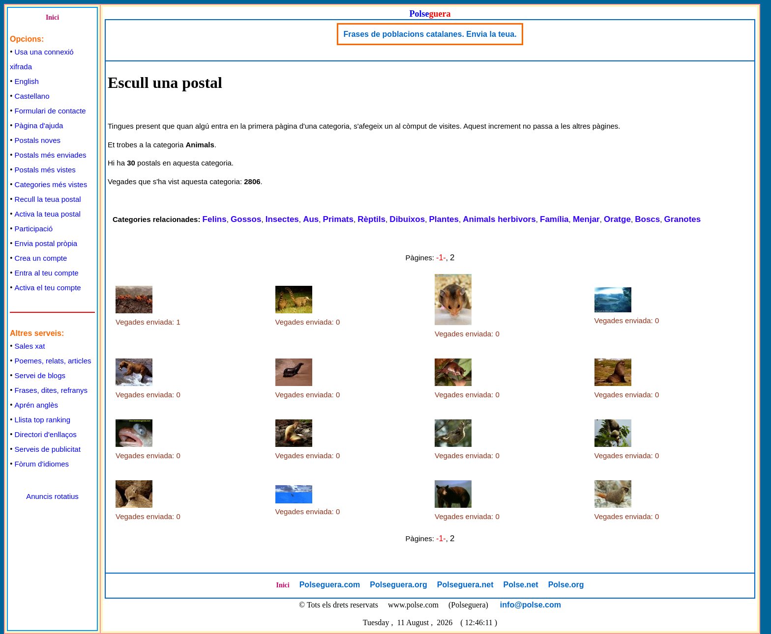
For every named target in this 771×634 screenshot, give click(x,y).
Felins (215, 219)
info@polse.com (530, 605)
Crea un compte (41, 258)
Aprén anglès (36, 405)
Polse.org (566, 584)
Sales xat (30, 346)
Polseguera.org (398, 584)
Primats (338, 219)
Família (554, 219)
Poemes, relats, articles (53, 361)
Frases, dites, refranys (51, 390)
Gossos (246, 219)
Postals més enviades (51, 155)
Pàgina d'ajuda (39, 125)
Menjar (586, 219)
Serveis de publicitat (48, 449)
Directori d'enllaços (46, 434)
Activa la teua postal (48, 214)
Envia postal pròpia (46, 243)
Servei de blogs (40, 375)
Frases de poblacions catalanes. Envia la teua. (429, 34)
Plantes (444, 219)
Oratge (617, 219)
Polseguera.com (329, 584)
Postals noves (37, 140)
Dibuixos (407, 219)
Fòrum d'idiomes (42, 464)
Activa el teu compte (48, 287)
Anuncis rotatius (52, 496)
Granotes (682, 219)
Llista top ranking (42, 419)
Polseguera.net (465, 584)
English (27, 81)
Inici (52, 17)
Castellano (32, 96)
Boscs (647, 219)
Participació (34, 228)
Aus (311, 219)
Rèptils (371, 219)
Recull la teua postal (48, 199)
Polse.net (520, 584)
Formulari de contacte (50, 111)
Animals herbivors (499, 219)
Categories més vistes (51, 184)
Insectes (282, 219)
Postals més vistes (45, 169)
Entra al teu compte (47, 273)
